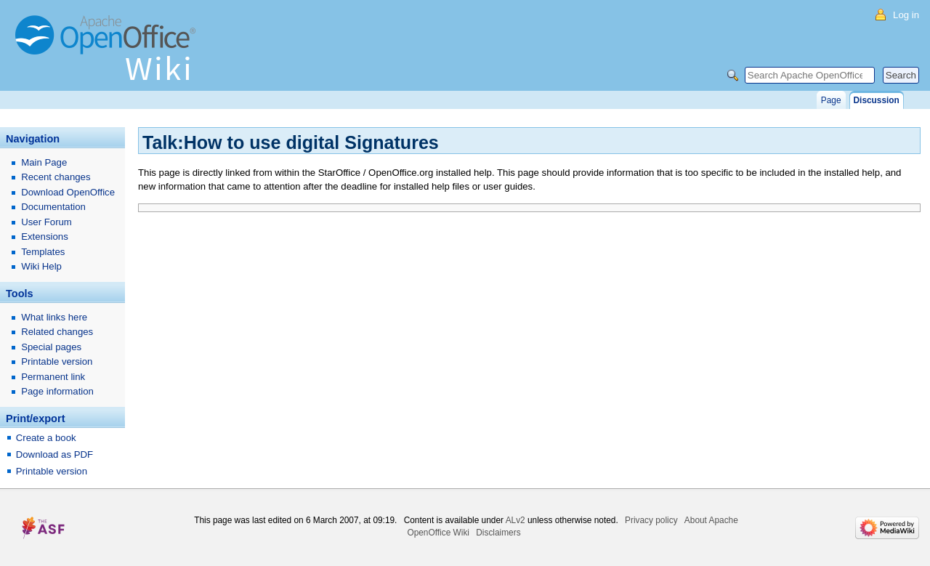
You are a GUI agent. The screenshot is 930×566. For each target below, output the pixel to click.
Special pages (51, 346)
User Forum (46, 222)
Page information (57, 391)
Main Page (44, 162)
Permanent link (53, 376)
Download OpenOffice (68, 192)
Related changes (57, 331)
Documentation (53, 206)
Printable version (56, 361)
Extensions (44, 236)
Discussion (876, 100)
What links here (54, 317)
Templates (43, 251)
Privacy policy (651, 520)
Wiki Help (41, 266)
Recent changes (55, 176)
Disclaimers (498, 532)
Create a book (46, 437)
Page (831, 100)
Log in (906, 14)
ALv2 (515, 520)
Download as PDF (54, 454)
